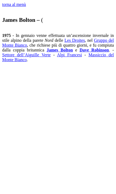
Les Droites (75, 40)
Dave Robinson (94, 50)
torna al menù (14, 4)
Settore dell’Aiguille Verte (26, 55)
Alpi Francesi (69, 55)
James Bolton (60, 50)
